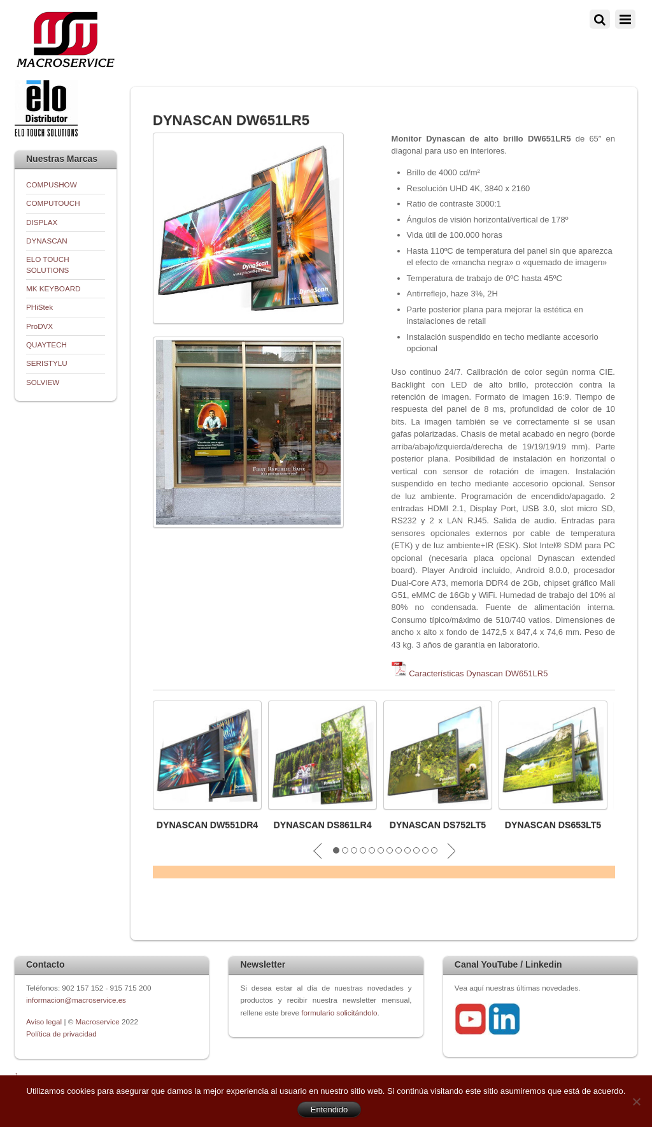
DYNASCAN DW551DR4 (208, 825)
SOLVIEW (42, 382)
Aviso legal (45, 1021)
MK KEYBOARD (53, 288)
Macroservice (98, 1021)
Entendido (329, 1109)
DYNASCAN (46, 240)
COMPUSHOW (51, 184)
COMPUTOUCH (53, 203)
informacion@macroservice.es (76, 1000)
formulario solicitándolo (339, 1012)
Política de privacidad (61, 1033)
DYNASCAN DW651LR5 (231, 120)
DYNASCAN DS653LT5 (553, 825)
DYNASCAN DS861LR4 (322, 825)
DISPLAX (41, 222)
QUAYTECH (46, 344)
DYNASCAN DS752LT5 (438, 825)
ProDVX (39, 326)
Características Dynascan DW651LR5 (478, 673)
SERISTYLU (46, 363)
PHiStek (39, 307)
